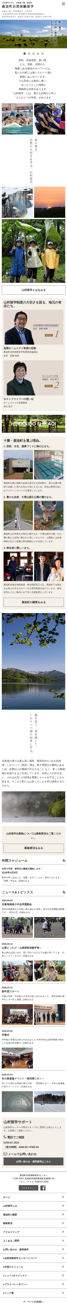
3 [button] (33, 54)
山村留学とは (10, 1206)
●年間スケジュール (13, 1267)
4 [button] (38, 54)
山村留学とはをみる (34, 289)
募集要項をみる (33, 848)
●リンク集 (8, 1293)
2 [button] (29, 54)
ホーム (6, 1197)
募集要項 (7, 1223)
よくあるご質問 (11, 1240)
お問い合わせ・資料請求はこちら (33, 1161)
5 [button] (42, 54)
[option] (33, 34)
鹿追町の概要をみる (34, 602)
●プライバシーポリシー (15, 1284)
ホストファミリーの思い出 (19, 399)
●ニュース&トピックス (15, 1275)
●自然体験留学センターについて (20, 1258)
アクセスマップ (28, 1188)
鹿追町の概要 (10, 1214)
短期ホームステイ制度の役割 (20, 348)
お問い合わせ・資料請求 (16, 1249)
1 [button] (25, 54)
